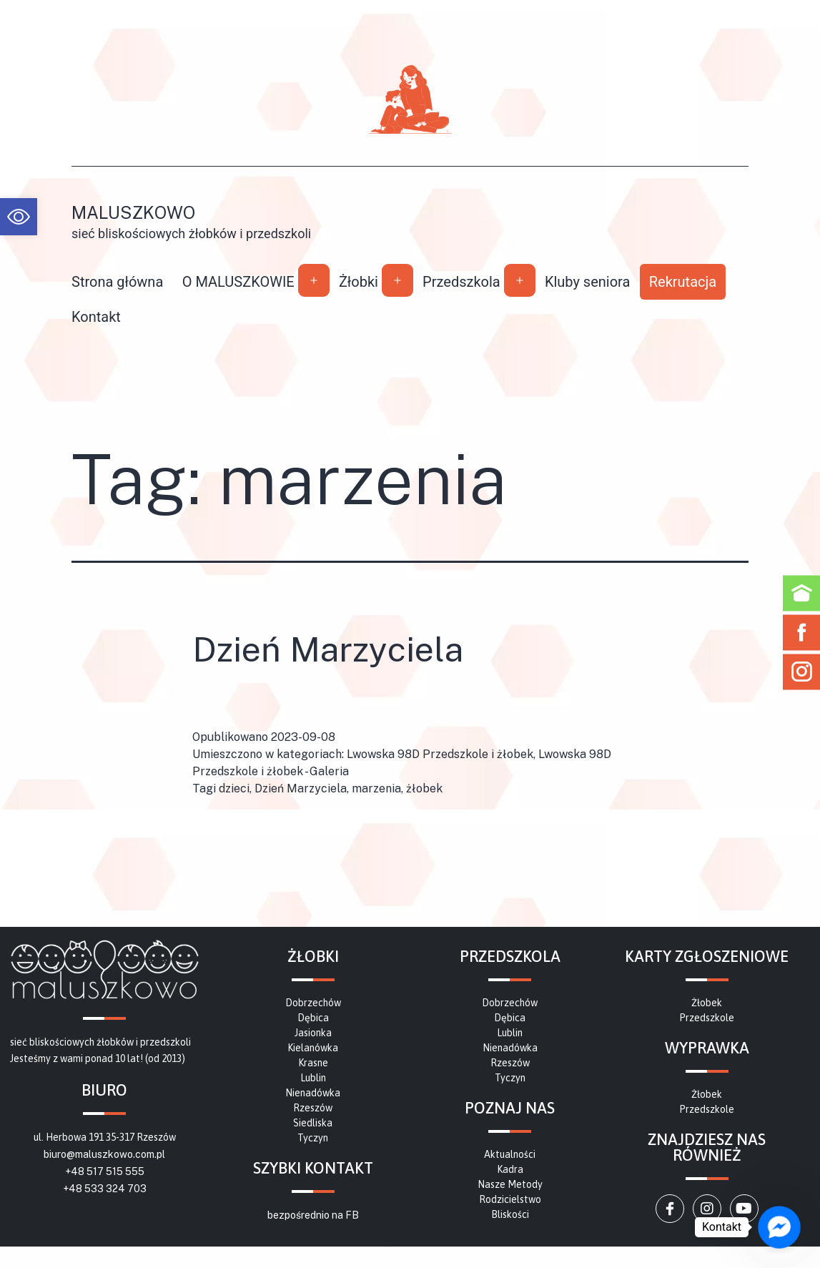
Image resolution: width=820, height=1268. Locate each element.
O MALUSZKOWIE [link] (238, 281)
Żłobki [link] (358, 281)
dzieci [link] (234, 788)
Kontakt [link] (96, 316)
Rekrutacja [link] (682, 281)
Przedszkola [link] (461, 281)
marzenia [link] (376, 788)
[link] (18, 216)
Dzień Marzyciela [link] (327, 649)
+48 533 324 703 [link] (105, 1188)
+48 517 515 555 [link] (104, 1171)
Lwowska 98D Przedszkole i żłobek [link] (440, 754)
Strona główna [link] (117, 281)
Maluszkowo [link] (133, 212)
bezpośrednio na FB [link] (313, 1215)
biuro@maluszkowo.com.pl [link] (104, 1154)
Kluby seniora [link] (588, 281)
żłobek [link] (424, 788)
